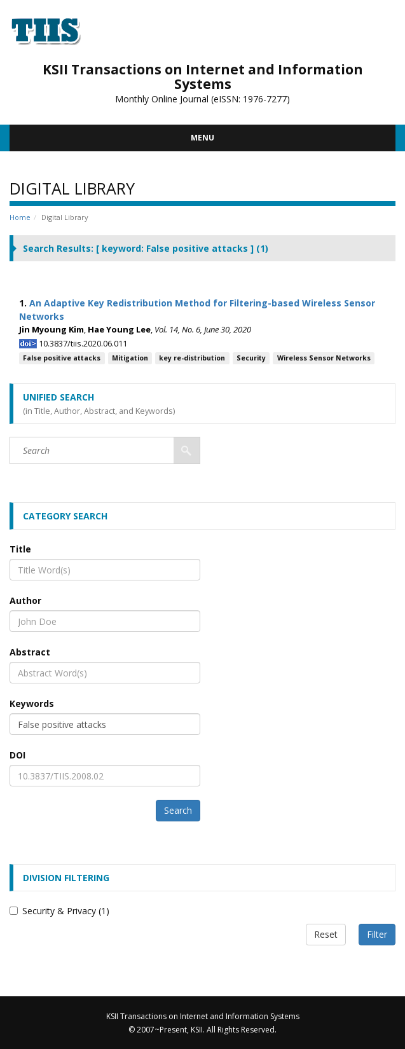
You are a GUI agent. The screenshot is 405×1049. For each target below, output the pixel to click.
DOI (17, 755)
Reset (326, 934)
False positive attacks (61, 357)
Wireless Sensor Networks (324, 357)
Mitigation (130, 357)
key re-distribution (192, 357)
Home (20, 217)
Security (251, 357)
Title (20, 549)
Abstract (30, 652)
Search (178, 810)
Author (25, 600)
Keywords (32, 703)
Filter (377, 934)
